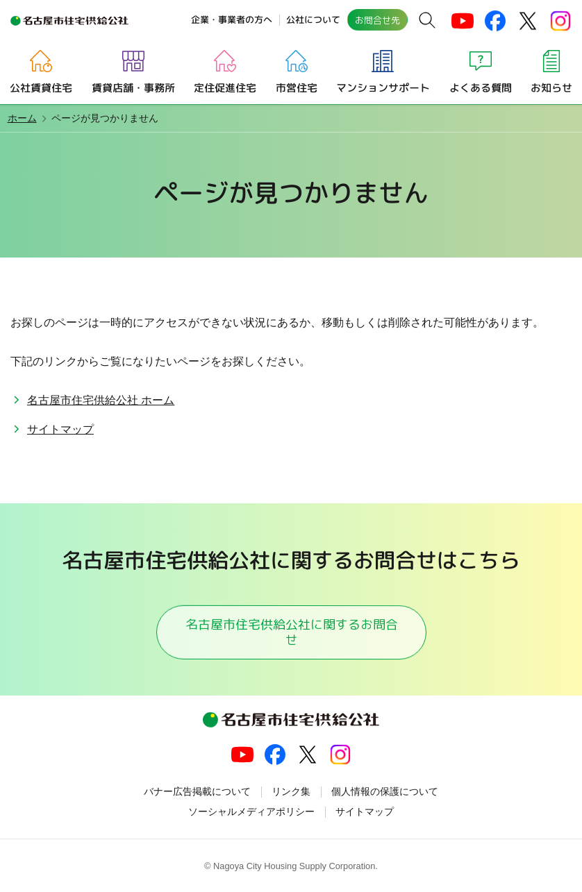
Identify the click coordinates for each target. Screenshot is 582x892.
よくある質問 (480, 87)
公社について (313, 19)
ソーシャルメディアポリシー (251, 811)
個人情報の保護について (384, 791)
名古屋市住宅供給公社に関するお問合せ (291, 631)
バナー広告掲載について (197, 791)
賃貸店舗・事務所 (132, 87)
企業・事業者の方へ (231, 19)
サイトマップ (60, 429)
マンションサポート (383, 87)
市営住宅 (296, 87)
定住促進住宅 (225, 87)
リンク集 (291, 791)
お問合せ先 (377, 20)
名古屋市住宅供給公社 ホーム (100, 400)
